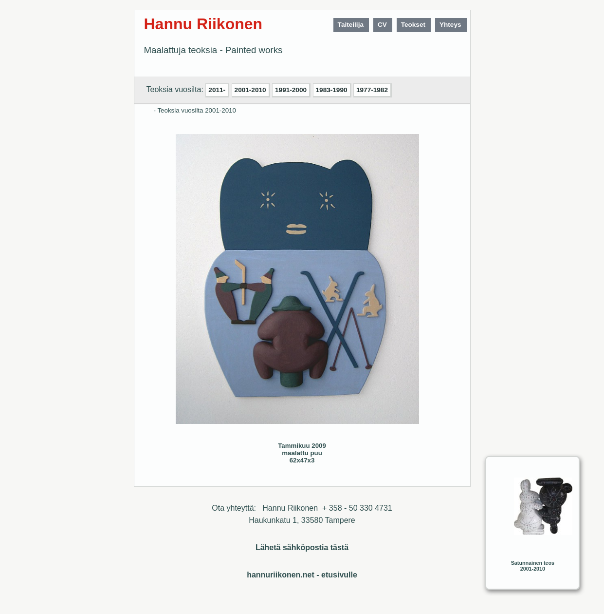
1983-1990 (332, 90)
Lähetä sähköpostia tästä (302, 547)
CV (382, 24)
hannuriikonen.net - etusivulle (302, 575)
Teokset (413, 24)
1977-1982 (372, 90)
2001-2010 (250, 90)
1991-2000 (291, 90)
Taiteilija (351, 24)
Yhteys (450, 24)
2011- (216, 90)
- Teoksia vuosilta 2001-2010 (195, 110)
